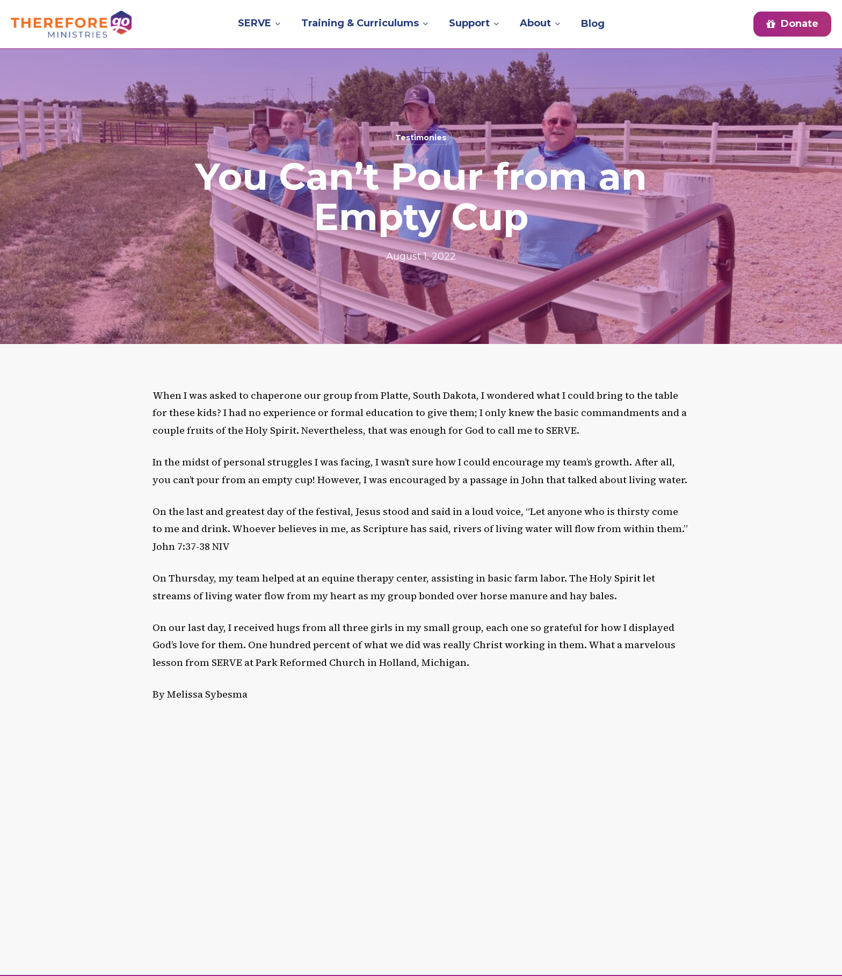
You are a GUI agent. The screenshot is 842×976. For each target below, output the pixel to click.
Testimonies (420, 137)
